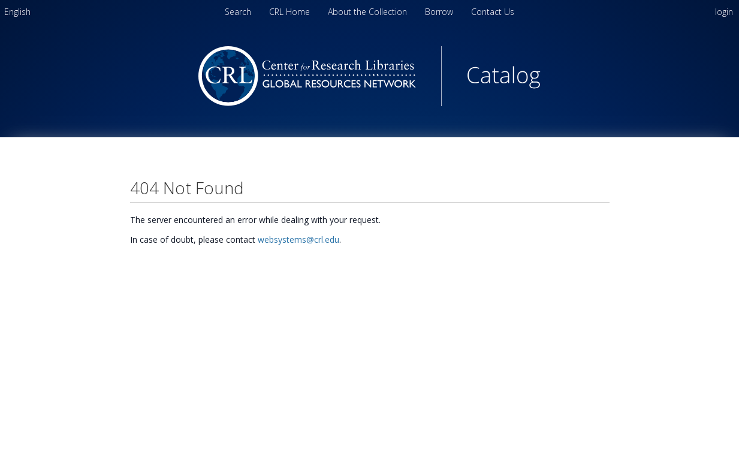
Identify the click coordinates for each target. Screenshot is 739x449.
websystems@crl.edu (298, 239)
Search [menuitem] (238, 11)
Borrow (440, 11)
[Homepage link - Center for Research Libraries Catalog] (369, 103)
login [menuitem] (724, 11)
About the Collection (368, 11)
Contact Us (492, 11)
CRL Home (290, 11)
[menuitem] (17, 12)
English (17, 11)
